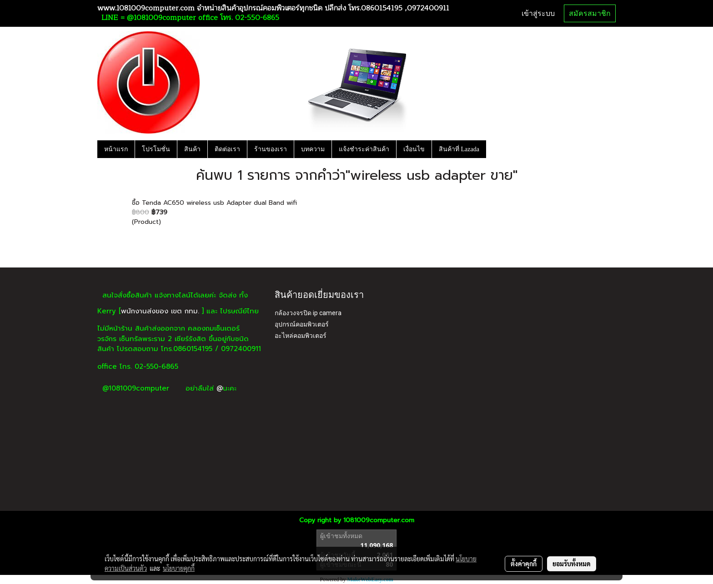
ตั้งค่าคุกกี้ (524, 563)
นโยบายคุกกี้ (179, 568)
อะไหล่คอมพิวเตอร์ (300, 335)
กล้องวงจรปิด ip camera (308, 313)
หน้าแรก (116, 149)
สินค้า (192, 149)
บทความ (313, 149)
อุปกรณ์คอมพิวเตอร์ (302, 324)
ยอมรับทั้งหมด (571, 563)
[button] (494, 149)
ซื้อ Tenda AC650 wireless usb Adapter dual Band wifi (214, 203)
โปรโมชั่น (156, 149)
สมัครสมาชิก (590, 13)
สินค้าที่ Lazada (459, 149)
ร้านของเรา (270, 149)
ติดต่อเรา (227, 149)
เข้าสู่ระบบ (538, 13)
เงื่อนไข (414, 149)
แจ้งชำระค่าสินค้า (364, 149)
